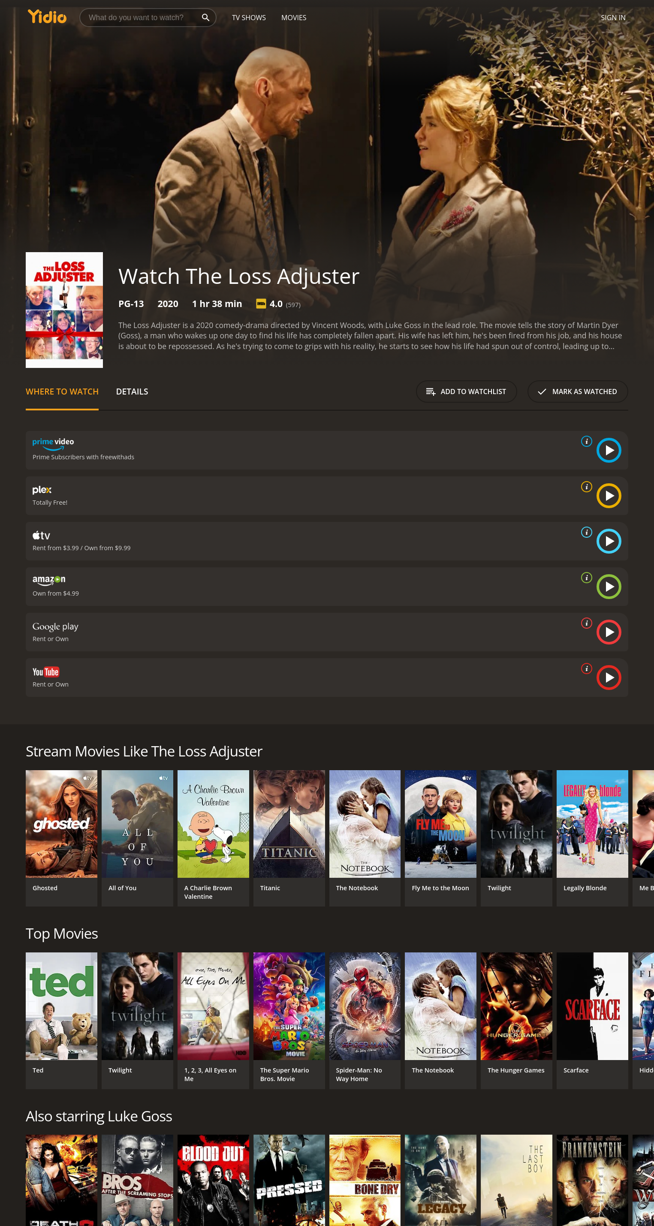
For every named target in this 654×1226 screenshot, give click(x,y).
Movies (294, 17)
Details (132, 391)
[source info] (585, 441)
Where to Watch (62, 391)
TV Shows (249, 17)
